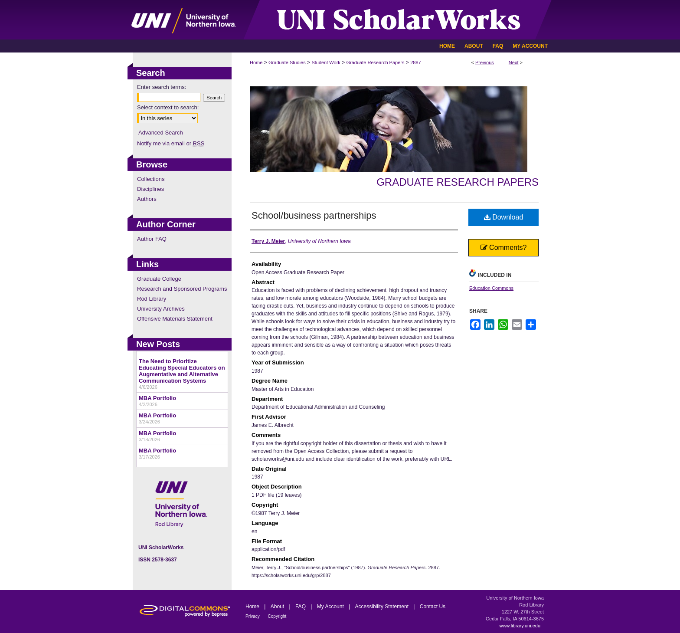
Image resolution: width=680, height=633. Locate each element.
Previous (484, 62)
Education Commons (491, 288)
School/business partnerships (314, 215)
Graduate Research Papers (376, 62)
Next (514, 62)
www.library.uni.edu (519, 625)
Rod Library (151, 298)
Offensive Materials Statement (174, 318)
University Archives (161, 308)
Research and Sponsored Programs (182, 288)
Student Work (325, 62)
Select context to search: (168, 107)
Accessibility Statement (382, 606)
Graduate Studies (287, 62)
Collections (151, 179)
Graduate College (159, 279)
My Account (331, 606)
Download (503, 217)
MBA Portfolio (157, 398)
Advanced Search (160, 132)
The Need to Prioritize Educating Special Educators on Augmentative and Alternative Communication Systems (182, 371)
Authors (147, 199)
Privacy (253, 616)
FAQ (301, 606)
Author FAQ (152, 239)
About (278, 606)
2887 (415, 62)
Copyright (277, 616)
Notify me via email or (170, 143)
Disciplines (150, 189)
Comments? (504, 247)
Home (256, 62)
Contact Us (432, 606)
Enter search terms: (161, 87)
